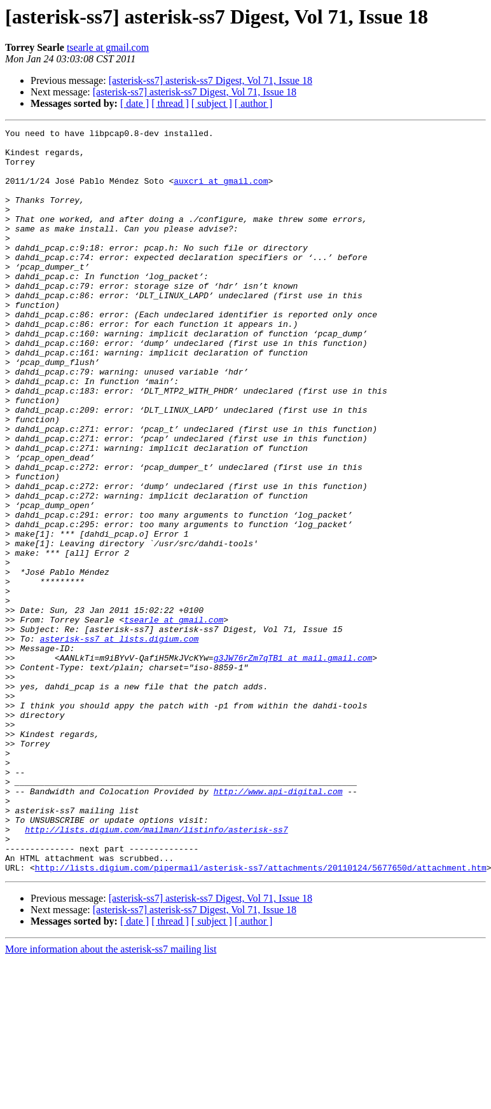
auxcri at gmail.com (221, 192)
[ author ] (254, 103)
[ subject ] (211, 103)
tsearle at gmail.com (108, 47)
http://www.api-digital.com (278, 924)
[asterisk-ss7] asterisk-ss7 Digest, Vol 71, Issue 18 (210, 80)
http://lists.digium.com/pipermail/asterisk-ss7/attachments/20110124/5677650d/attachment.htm (261, 1016)
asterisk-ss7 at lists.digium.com (119, 741)
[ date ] (134, 103)
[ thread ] (170, 103)
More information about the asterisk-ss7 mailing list (110, 1097)
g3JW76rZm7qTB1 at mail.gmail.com (293, 764)
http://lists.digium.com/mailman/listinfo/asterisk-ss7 (156, 970)
